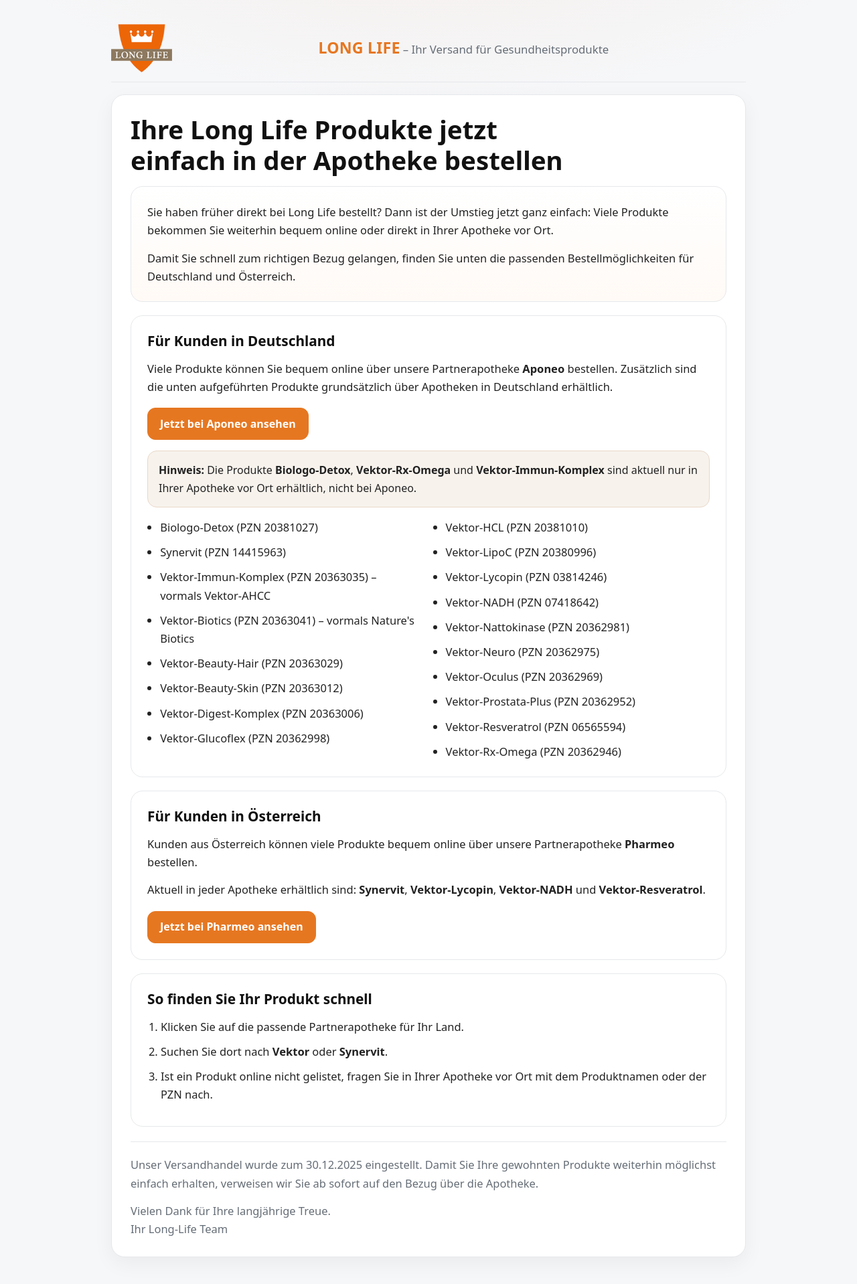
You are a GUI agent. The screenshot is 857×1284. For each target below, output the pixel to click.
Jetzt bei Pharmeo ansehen (231, 926)
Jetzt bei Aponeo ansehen (228, 423)
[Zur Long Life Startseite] (141, 48)
